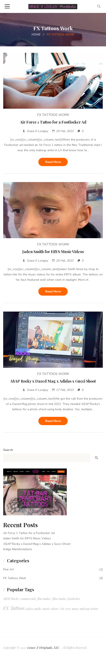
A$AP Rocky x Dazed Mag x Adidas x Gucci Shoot (53, 381)
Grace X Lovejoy (37, 131)
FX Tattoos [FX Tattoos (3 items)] (14, 608)
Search (8, 450)
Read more (53, 162)
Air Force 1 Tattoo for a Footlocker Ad (53, 122)
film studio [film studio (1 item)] (59, 599)
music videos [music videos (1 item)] (50, 609)
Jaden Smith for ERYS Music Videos (53, 251)
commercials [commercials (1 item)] (28, 599)
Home (36, 35)
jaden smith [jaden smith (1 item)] (33, 609)
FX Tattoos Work (53, 115)
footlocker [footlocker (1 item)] (73, 599)
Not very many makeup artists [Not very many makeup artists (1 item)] (79, 609)
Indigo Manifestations (17, 549)
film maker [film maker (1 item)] (44, 599)
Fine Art (8, 569)
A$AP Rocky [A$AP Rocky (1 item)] (11, 599)
